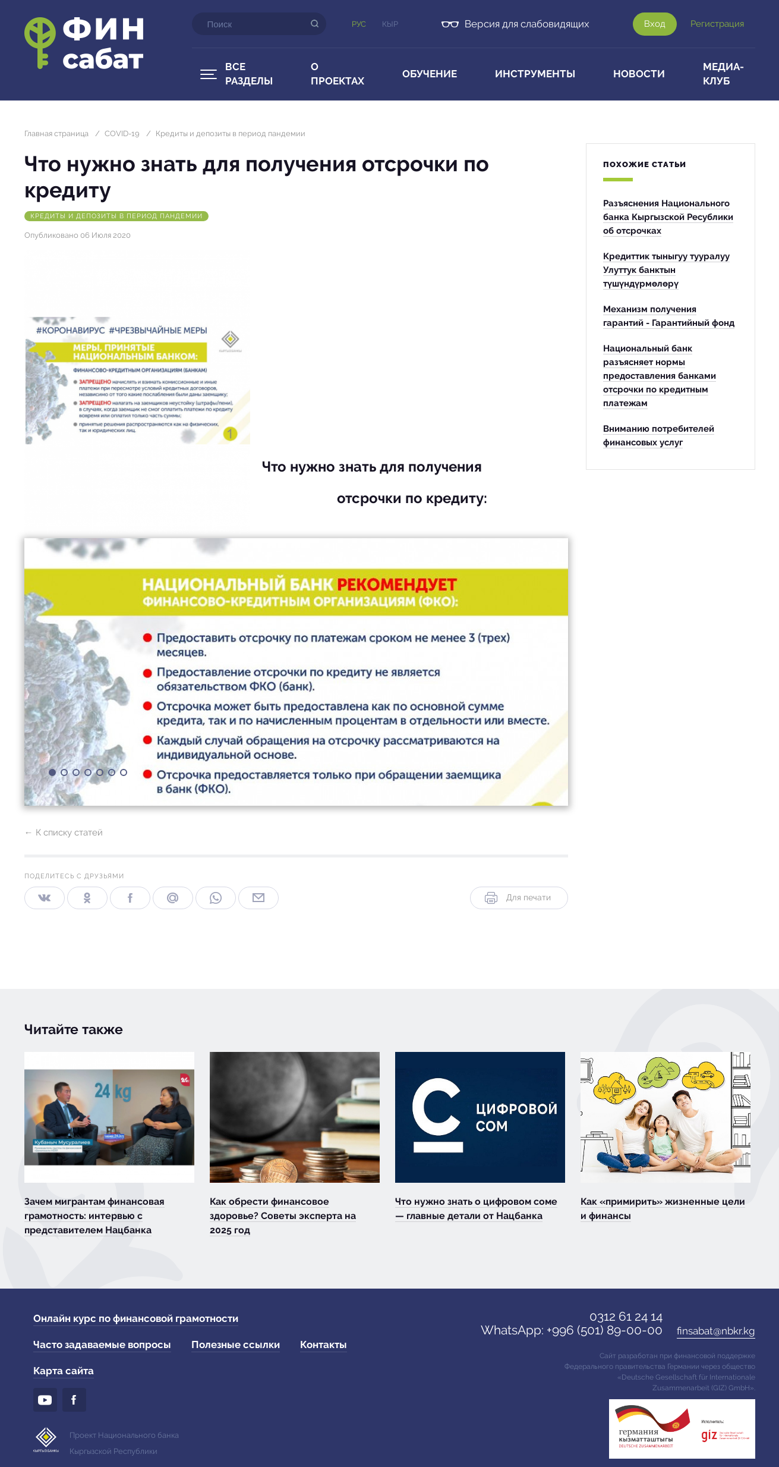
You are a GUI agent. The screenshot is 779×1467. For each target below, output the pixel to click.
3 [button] (75, 775)
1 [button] (52, 775)
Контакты (323, 1344)
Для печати (516, 898)
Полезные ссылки (235, 1344)
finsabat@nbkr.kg (716, 1331)
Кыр (390, 24)
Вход (655, 23)
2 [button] (64, 775)
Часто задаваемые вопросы (102, 1344)
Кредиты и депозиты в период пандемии (230, 133)
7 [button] (123, 775)
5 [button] (99, 775)
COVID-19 (122, 133)
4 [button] (87, 775)
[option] (296, 672)
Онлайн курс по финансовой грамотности (135, 1318)
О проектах (337, 74)
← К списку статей (63, 832)
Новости (639, 74)
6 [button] (111, 775)
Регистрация (717, 23)
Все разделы (249, 74)
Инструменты (535, 74)
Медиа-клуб (723, 74)
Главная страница (56, 133)
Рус (359, 24)
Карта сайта (63, 1371)
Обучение (429, 74)
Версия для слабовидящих (527, 24)
